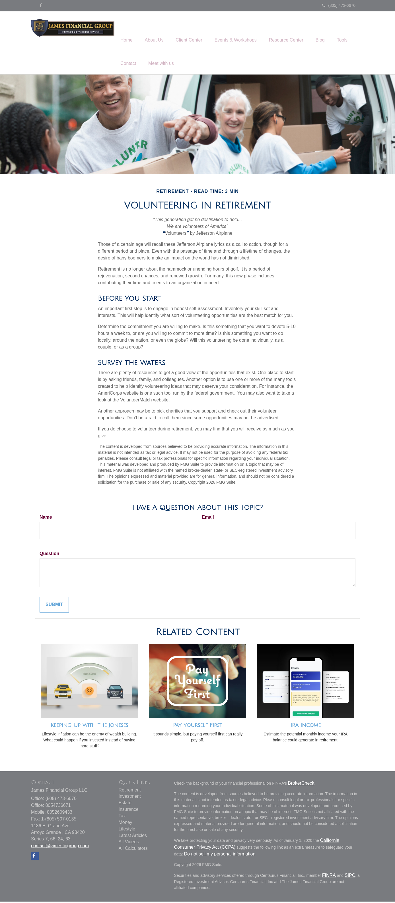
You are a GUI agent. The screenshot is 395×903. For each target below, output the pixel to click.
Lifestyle (127, 830)
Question (49, 555)
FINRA (329, 877)
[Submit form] (54, 606)
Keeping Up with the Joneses (89, 727)
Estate (125, 804)
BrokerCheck (301, 784)
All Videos (129, 843)
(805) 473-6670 (338, 5)
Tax (122, 817)
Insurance (129, 811)
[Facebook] (41, 5)
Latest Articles (133, 836)
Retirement (130, 791)
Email (208, 518)
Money (125, 824)
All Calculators (133, 850)
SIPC (350, 877)
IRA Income (306, 727)
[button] (157, 32)
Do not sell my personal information (220, 855)
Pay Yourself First (197, 727)
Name (46, 518)
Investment (130, 797)
